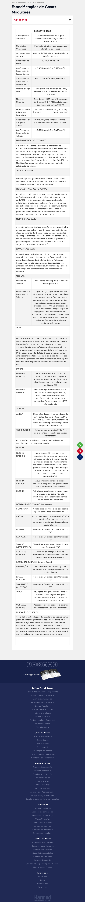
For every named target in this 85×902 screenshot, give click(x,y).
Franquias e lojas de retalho (42, 795)
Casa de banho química (42, 853)
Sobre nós (42, 877)
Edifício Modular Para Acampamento (42, 692)
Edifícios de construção (42, 774)
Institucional (42, 873)
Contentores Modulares (42, 833)
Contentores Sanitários (42, 822)
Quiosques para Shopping (43, 846)
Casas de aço (43, 740)
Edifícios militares (42, 788)
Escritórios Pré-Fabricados (42, 695)
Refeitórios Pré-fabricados (42, 702)
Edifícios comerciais (42, 771)
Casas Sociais (42, 747)
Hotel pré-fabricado (42, 713)
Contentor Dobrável (42, 808)
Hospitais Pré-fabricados (42, 709)
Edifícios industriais (42, 785)
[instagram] (39, 664)
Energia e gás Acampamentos (42, 792)
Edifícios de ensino (42, 781)
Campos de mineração (42, 767)
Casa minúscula (42, 744)
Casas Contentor (42, 819)
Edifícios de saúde (42, 778)
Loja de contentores (42, 826)
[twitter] (34, 664)
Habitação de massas (42, 751)
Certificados (42, 884)
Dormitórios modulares (42, 699)
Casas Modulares (42, 733)
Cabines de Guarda (42, 860)
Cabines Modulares (42, 839)
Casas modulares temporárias (42, 754)
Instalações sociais (42, 724)
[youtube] (50, 664)
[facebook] (29, 664)
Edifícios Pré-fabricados (42, 688)
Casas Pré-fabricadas (42, 736)
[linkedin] (44, 664)
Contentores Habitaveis (42, 830)
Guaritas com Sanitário (42, 850)
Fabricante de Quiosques (42, 842)
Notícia (43, 880)
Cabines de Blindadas (42, 857)
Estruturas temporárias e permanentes (42, 799)
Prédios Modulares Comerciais (42, 720)
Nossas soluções (42, 763)
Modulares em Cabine (42, 867)
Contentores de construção (42, 815)
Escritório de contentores (42, 812)
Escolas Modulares (42, 706)
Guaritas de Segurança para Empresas (42, 864)
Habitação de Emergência (42, 758)
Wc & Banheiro (42, 727)
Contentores (42, 804)
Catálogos (42, 887)
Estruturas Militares (42, 716)
